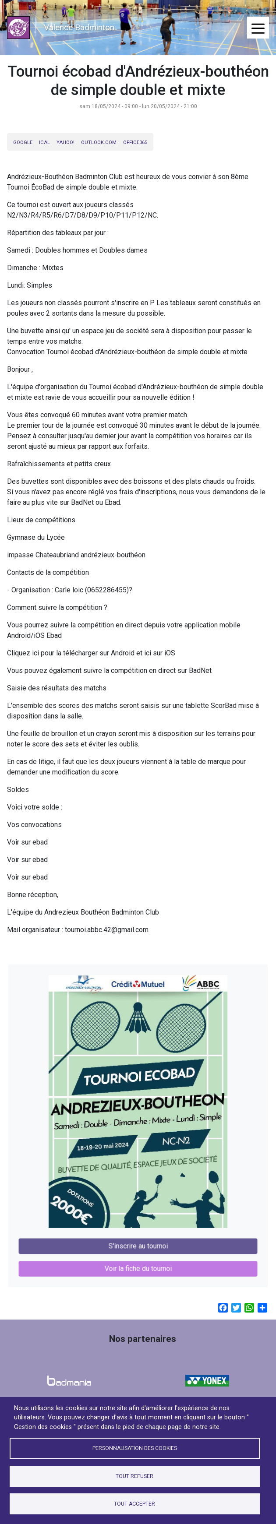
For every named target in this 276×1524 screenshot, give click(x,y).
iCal (44, 142)
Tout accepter (134, 1504)
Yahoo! (65, 142)
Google (22, 142)
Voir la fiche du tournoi (138, 1253)
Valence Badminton (79, 27)
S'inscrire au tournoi (138, 1232)
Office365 (135, 142)
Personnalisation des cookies (134, 1448)
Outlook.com (99, 142)
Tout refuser (134, 1476)
